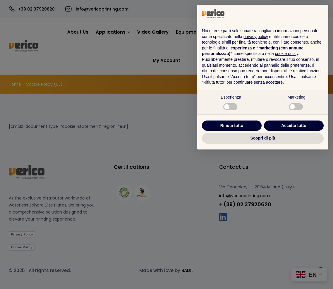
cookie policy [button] (286, 188)
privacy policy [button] (255, 171)
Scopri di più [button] (262, 273)
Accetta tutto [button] (293, 260)
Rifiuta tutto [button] (231, 260)
